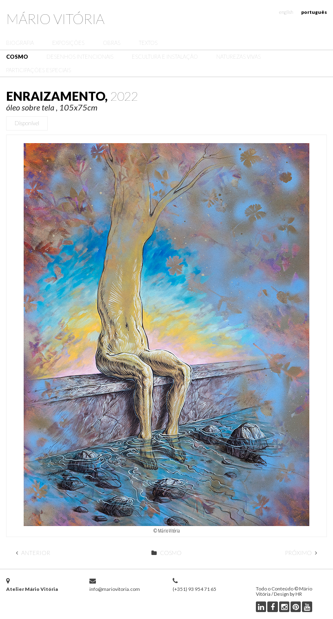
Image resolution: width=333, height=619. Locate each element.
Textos (148, 43)
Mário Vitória (55, 18)
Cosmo (17, 56)
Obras (111, 43)
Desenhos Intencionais (80, 56)
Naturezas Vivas (238, 56)
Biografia (20, 43)
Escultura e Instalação (165, 56)
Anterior (33, 552)
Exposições (68, 43)
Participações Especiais (38, 70)
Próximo (301, 552)
